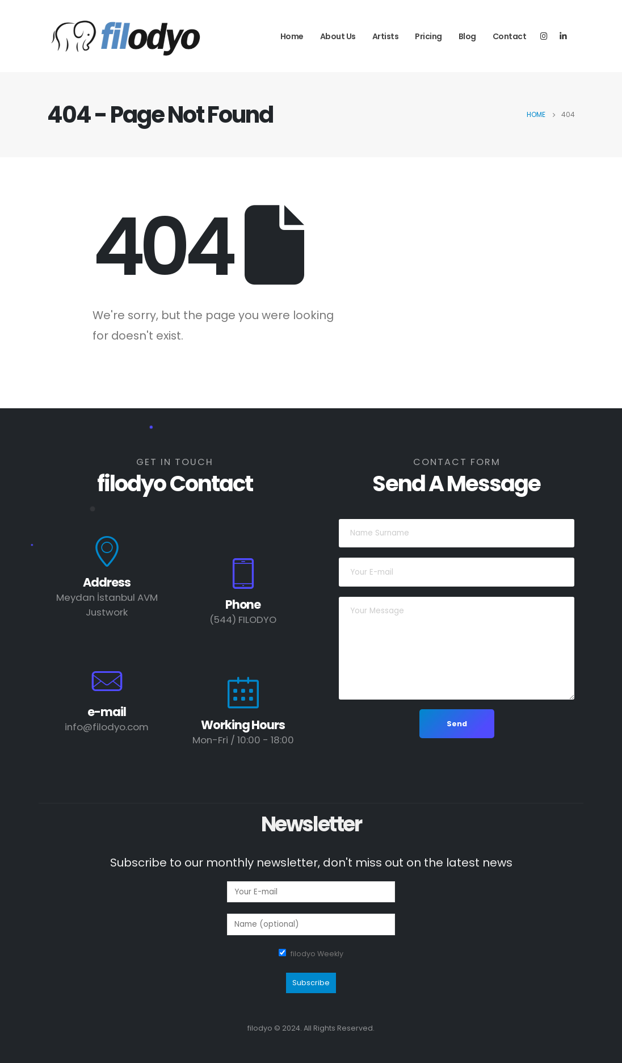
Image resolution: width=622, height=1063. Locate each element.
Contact (510, 36)
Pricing (428, 36)
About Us (338, 36)
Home (292, 36)
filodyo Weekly (317, 954)
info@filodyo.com (107, 727)
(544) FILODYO (242, 619)
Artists (385, 36)
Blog (467, 36)
